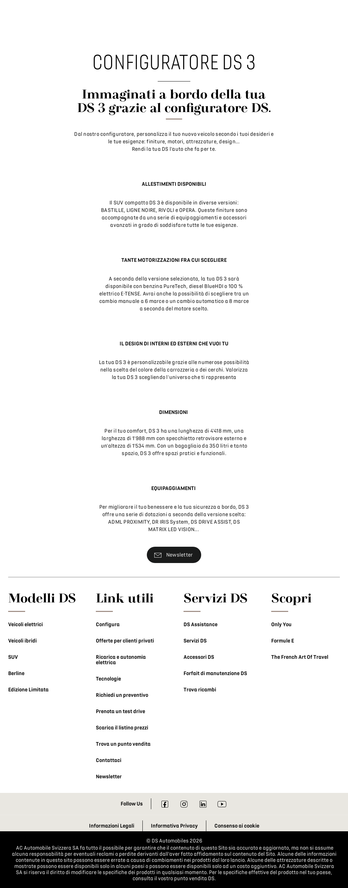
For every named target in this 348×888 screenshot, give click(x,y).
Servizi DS (195, 641)
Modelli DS (42, 598)
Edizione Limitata (28, 690)
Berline (16, 673)
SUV (13, 657)
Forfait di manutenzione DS (215, 673)
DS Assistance (201, 624)
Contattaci (108, 760)
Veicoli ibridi (22, 641)
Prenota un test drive (120, 711)
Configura (108, 624)
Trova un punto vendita (123, 744)
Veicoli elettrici (25, 624)
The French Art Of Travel (299, 657)
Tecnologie (108, 679)
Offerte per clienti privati (125, 641)
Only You (281, 624)
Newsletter (109, 777)
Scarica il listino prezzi (122, 728)
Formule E (282, 641)
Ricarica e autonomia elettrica (121, 660)
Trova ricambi (200, 690)
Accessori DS (199, 657)
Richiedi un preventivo (122, 695)
